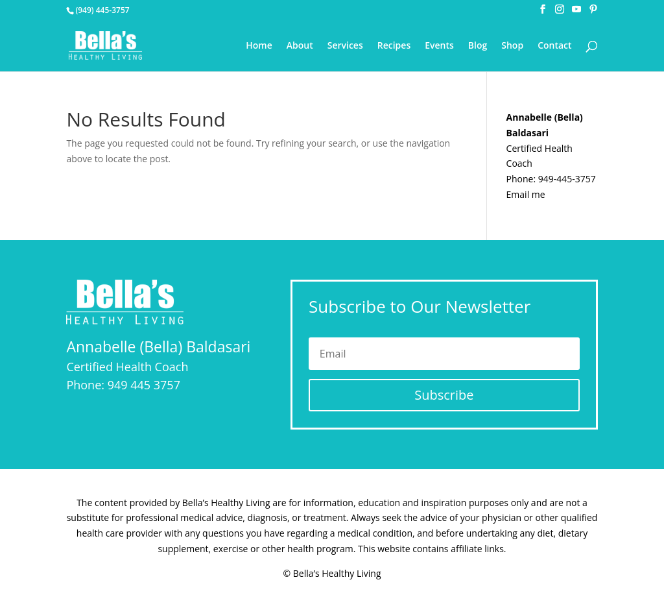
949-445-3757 (567, 179)
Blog (477, 46)
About (300, 46)
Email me (525, 194)
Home (259, 46)
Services (345, 46)
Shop (512, 46)
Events (439, 46)
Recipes (393, 46)
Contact (554, 46)
